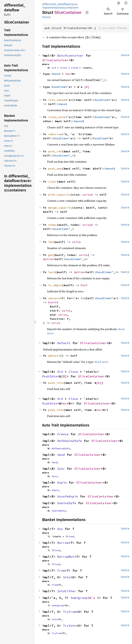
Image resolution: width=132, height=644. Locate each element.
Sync (61, 469)
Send (61, 455)
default (54, 355)
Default (63, 343)
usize (86, 194)
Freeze (63, 434)
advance (54, 298)
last (51, 272)
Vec (67, 73)
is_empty (55, 285)
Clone (63, 67)
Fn (82, 298)
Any (60, 529)
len (50, 242)
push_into (56, 382)
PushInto (49, 376)
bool (84, 285)
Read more (101, 362)
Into (66, 577)
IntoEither (66, 591)
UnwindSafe (66, 503)
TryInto (69, 626)
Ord (54, 67)
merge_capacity (60, 207)
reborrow (55, 134)
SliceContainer (55, 60)
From (61, 570)
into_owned (56, 100)
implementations (53, 7)
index (52, 224)
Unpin (62, 482)
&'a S (94, 598)
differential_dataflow (55, 4)
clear (52, 181)
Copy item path (87, 12)
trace (73, 4)
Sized (74, 67)
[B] (86, 87)
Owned (56, 73)
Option (48, 259)
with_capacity (59, 194)
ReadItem (58, 87)
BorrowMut (65, 557)
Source (46, 17)
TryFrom (69, 612)
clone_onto (56, 117)
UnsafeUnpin (67, 496)
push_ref (55, 151)
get (50, 255)
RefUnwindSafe (69, 441)
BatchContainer (70, 55)
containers (71, 7)
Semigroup (78, 598)
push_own (55, 168)
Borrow (63, 543)
